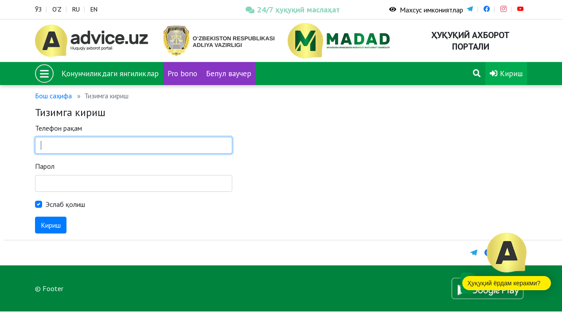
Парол (45, 166)
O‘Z (57, 9)
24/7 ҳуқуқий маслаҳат (293, 9)
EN (94, 9)
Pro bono (182, 73)
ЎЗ (38, 9)
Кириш (506, 73)
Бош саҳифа (53, 95)
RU (76, 9)
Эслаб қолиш (65, 204)
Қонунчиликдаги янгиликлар (110, 73)
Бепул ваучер (228, 73)
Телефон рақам (58, 128)
